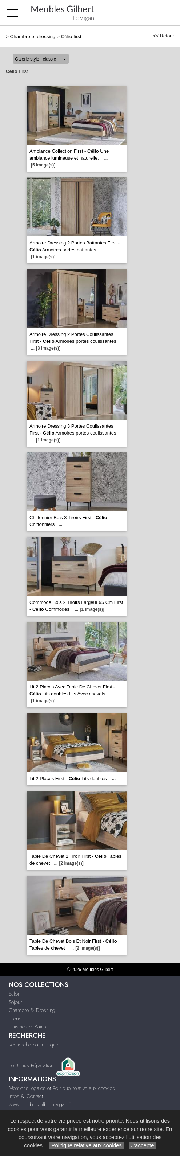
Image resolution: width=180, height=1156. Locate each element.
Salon (14, 994)
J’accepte (142, 1145)
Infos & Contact (26, 1096)
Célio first (71, 36)
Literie (15, 1019)
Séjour (15, 1002)
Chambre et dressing (33, 36)
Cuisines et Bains (27, 1026)
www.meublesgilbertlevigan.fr (40, 1104)
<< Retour (163, 35)
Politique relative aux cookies (86, 1145)
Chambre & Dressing (32, 1010)
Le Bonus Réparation (31, 1065)
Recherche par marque (33, 1045)
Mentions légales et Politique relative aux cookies (62, 1088)
